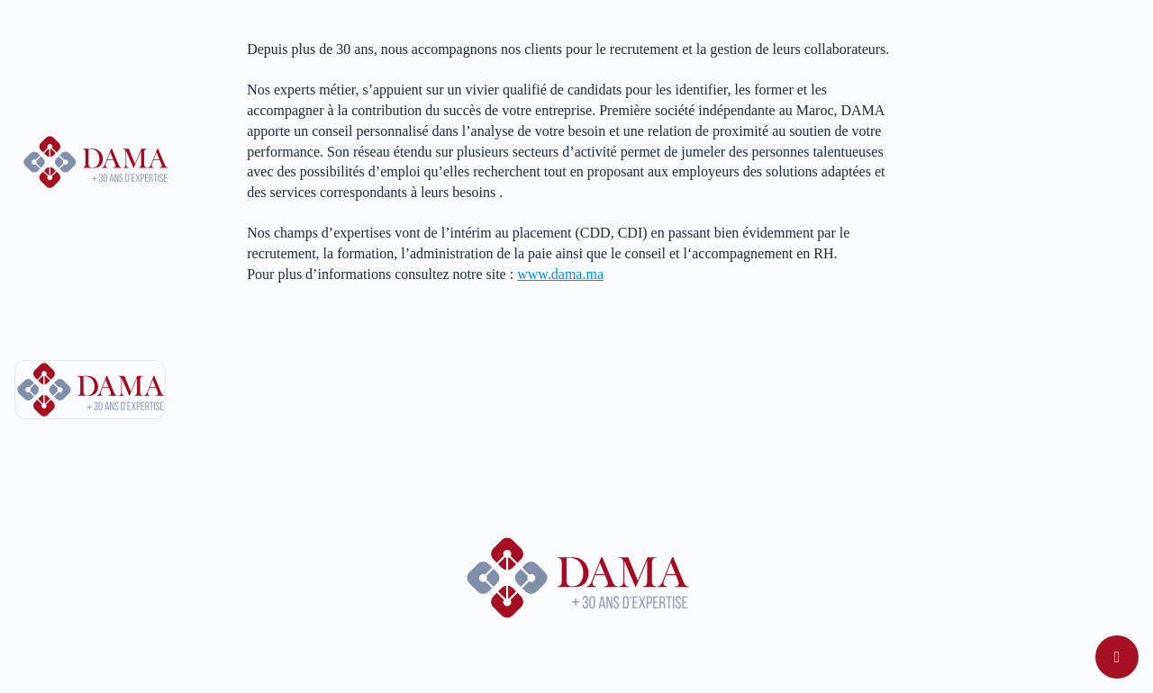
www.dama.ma (560, 274)
